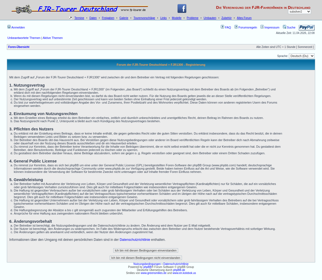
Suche (289, 27)
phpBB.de (179, 270)
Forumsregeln (245, 27)
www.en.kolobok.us (184, 273)
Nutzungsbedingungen (147, 263)
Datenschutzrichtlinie (135, 240)
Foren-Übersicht (18, 46)
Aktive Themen (53, 37)
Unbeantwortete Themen (23, 37)
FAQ (226, 27)
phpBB (147, 266)
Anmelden (16, 27)
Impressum (269, 27)
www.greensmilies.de (154, 273)
